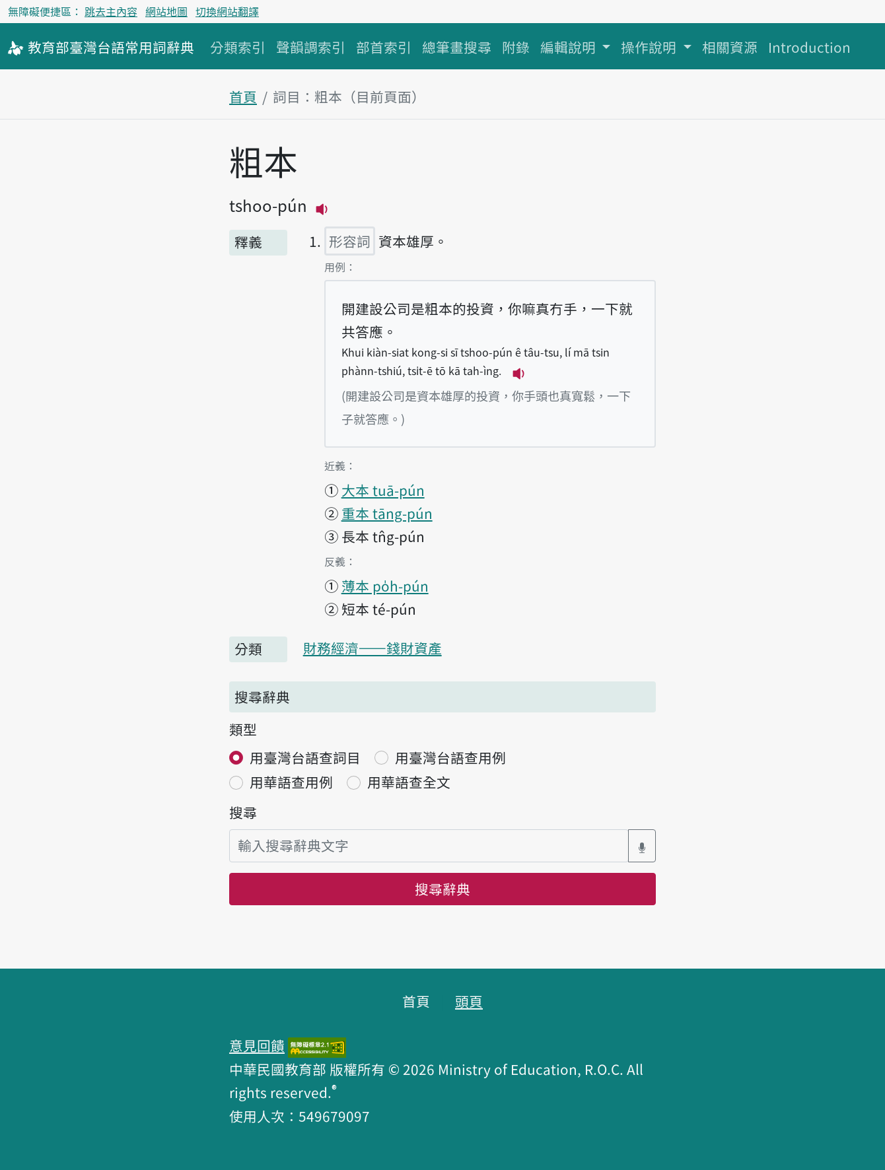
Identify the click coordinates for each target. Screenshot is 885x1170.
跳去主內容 (111, 11)
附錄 (516, 47)
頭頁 (469, 1001)
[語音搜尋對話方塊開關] (642, 845)
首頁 (243, 96)
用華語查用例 (291, 782)
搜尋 (243, 812)
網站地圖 (166, 11)
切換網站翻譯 (227, 11)
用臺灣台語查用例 (450, 757)
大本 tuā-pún (383, 490)
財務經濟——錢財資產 (372, 648)
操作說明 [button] (650, 47)
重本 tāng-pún (387, 513)
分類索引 (238, 47)
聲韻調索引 (310, 47)
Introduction (809, 47)
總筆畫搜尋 (456, 47)
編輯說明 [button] (569, 47)
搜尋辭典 (442, 889)
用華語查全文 (408, 782)
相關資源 (730, 47)
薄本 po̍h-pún (385, 586)
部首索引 (383, 47)
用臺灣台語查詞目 (305, 757)
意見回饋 (257, 1045)
